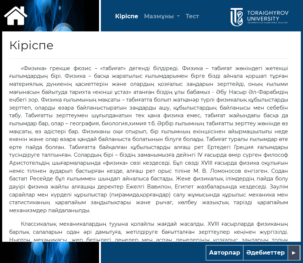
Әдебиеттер (265, 252)
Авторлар (224, 252)
